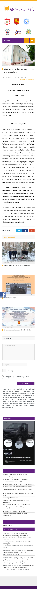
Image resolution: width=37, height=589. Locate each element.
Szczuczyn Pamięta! (10, 298)
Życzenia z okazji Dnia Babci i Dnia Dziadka (17, 330)
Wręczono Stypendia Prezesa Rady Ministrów (16, 504)
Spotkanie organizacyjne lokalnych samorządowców (18, 484)
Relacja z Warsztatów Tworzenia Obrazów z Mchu (17, 486)
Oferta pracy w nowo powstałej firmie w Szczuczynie (18, 551)
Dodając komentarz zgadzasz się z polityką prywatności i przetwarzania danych (15, 377)
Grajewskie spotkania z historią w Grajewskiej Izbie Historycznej (18, 566)
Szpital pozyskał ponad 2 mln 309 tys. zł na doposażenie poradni (15, 508)
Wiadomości (31, 79)
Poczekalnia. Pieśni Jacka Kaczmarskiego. (15, 511)
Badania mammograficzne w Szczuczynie (15, 518)
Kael (12, 77)
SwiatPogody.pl (7, 525)
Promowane (23, 79)
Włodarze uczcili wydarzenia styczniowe (17, 265)
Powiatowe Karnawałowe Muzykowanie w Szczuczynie (16, 534)
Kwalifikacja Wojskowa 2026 (11, 498)
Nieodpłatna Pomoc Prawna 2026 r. (13, 482)
